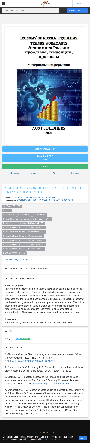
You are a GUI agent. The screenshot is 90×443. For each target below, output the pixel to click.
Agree (82, 438)
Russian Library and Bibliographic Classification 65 (23, 223)
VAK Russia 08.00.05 (12, 206)
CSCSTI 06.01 (24, 215)
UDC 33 (7, 210)
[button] (3, 3)
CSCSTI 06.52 (39, 215)
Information (14, 173)
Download (25, 339)
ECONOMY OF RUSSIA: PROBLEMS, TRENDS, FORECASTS (45, 200)
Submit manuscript (77, 11)
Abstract (34, 173)
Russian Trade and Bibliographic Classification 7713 (24, 240)
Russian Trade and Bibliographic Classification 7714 (24, 227)
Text (55, 173)
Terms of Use (49, 439)
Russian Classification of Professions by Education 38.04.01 (27, 219)
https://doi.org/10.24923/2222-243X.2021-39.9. (32, 361)
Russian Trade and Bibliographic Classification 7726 (24, 244)
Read (18, 339)
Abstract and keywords (20, 278)
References (75, 173)
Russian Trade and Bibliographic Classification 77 (23, 236)
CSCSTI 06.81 (9, 215)
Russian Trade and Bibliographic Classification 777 (23, 249)
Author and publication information (26, 268)
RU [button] (86, 3)
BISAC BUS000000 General (14, 253)
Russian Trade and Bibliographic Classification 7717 (24, 232)
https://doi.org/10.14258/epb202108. (51, 384)
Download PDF (45, 158)
